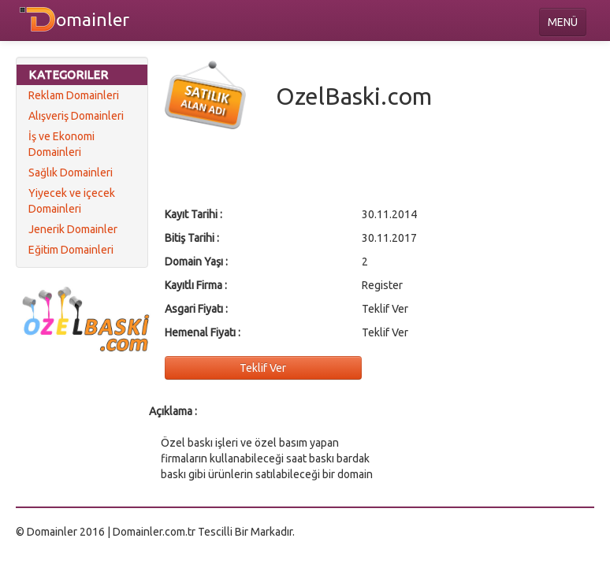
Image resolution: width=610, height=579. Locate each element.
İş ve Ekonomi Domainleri (61, 144)
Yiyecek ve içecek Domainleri (71, 201)
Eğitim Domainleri (70, 249)
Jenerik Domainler (72, 229)
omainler (92, 19)
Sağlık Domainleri (70, 172)
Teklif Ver (263, 368)
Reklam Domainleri (73, 95)
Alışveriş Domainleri (76, 115)
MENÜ (563, 22)
